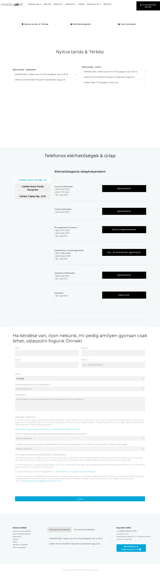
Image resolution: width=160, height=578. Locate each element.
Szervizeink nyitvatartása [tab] (84, 531)
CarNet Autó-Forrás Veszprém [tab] (33, 189)
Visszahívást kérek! (148, 6)
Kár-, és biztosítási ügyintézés (124, 253)
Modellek (33, 4)
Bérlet (108, 4)
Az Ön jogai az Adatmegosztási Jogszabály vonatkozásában (40, 456)
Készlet (58, 4)
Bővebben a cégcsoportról (131, 549)
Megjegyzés (20, 397)
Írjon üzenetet (126, 24)
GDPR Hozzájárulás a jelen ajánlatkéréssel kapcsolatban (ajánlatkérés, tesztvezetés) (51, 436)
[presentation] (33, 491)
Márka (18, 376)
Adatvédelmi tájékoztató (25, 419)
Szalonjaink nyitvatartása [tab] (59, 531)
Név (17, 350)
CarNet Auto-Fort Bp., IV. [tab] (33, 180)
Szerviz (69, 4)
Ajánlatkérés (124, 189)
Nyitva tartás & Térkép (35, 24)
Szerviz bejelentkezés (124, 230)
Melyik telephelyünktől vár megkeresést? (33, 386)
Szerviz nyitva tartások (22, 533)
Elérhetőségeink (80, 24)
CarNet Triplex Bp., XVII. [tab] (32, 197)
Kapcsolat (93, 4)
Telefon (85, 361)
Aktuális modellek (20, 546)
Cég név (84, 350)
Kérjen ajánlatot (19, 549)
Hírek (81, 4)
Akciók (47, 4)
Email (18, 361)
